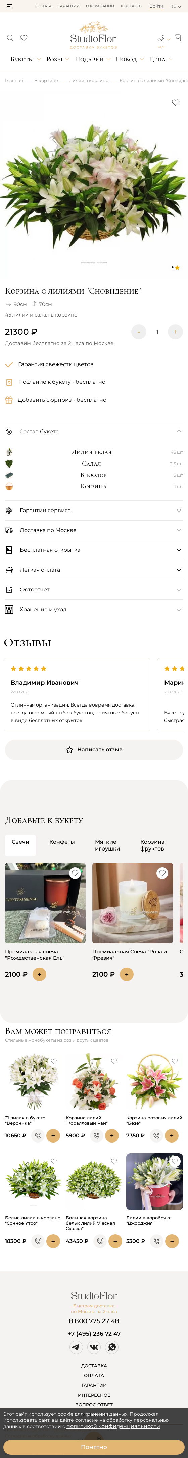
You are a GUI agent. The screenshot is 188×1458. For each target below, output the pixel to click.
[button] (9, 6)
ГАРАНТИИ (94, 1385)
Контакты (132, 6)
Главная (14, 80)
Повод (126, 59)
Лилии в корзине (88, 80)
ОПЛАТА (94, 1375)
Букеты (22, 59)
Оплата (43, 6)
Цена (157, 59)
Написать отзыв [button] (94, 750)
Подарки (89, 59)
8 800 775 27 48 (94, 1321)
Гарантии (68, 6)
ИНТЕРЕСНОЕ (94, 1395)
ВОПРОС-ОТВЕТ (94, 1404)
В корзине (46, 80)
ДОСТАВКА (94, 1365)
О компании (100, 6)
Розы (54, 59)
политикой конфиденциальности (113, 1426)
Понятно (94, 1447)
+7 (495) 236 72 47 (94, 1333)
